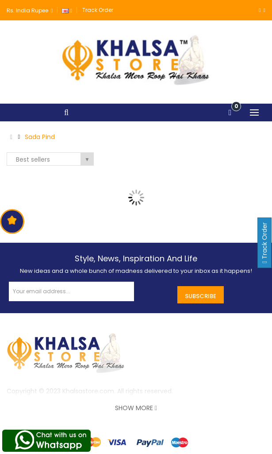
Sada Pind (40, 137)
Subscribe (200, 296)
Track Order (97, 10)
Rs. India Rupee (30, 10)
